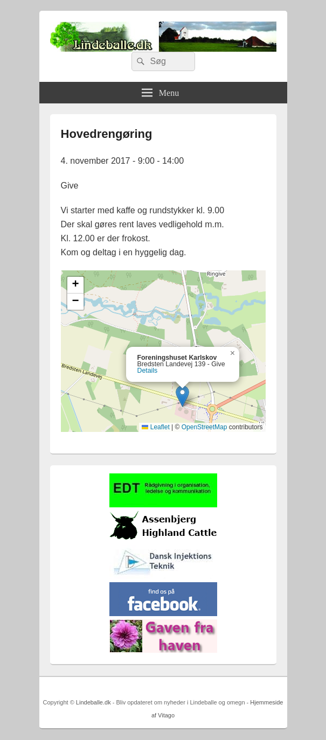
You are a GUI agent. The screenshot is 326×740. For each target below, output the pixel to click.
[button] (182, 396)
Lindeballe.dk (93, 702)
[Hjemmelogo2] (163, 577)
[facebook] (163, 614)
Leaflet (155, 427)
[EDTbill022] (163, 505)
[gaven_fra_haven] (163, 650)
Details (147, 370)
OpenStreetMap (204, 427)
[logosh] (163, 539)
